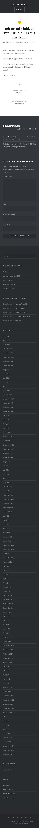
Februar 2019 (7, 687)
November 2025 (8, 357)
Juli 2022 (6, 516)
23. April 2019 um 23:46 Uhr (13, 139)
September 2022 (8, 508)
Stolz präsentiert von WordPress (16, 821)
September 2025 (8, 365)
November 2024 (8, 403)
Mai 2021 (6, 574)
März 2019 (6, 683)
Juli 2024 (6, 415)
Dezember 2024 (8, 399)
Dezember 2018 (8, 696)
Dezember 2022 (8, 495)
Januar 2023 (7, 491)
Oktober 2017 (8, 754)
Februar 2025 (7, 395)
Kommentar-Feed (9, 794)
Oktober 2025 (8, 361)
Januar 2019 (7, 691)
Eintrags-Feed (8, 789)
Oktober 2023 (8, 453)
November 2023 (8, 449)
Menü (20, 9)
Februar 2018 (7, 738)
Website (6, 224)
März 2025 (6, 390)
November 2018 (8, 700)
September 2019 (8, 658)
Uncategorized (8, 770)
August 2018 (7, 712)
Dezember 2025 (8, 353)
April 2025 (6, 386)
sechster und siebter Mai (11, 276)
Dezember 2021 (8, 545)
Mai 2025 (6, 382)
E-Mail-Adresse (10, 214)
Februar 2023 (7, 487)
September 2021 (8, 558)
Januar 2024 (7, 441)
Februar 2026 (7, 349)
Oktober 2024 (8, 407)
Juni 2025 (6, 378)
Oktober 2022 (8, 503)
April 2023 (6, 478)
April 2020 (6, 629)
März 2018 (6, 733)
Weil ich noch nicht (21, 312)
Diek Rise (18, 321)
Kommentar (8, 177)
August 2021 (7, 562)
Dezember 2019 (8, 645)
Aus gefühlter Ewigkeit (22, 316)
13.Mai (5, 272)
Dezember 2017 (8, 746)
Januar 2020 (7, 641)
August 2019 (7, 662)
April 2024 (6, 428)
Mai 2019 (6, 675)
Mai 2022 (6, 524)
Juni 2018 (6, 721)
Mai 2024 (6, 424)
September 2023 (8, 457)
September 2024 (8, 411)
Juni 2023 (6, 470)
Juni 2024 (6, 420)
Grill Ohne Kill (19, 4)
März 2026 (6, 344)
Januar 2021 (7, 591)
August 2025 (7, 370)
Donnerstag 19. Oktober (17, 308)
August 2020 (7, 612)
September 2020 (8, 608)
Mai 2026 (6, 336)
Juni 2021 (6, 570)
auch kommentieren (26, 129)
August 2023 (7, 462)
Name (6, 204)
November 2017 (8, 750)
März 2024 (6, 432)
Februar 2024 (7, 436)
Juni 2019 (6, 671)
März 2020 (6, 633)
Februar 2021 (7, 587)
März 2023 (6, 482)
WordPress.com (22, 823)
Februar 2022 (7, 537)
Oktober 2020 (8, 604)
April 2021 (6, 579)
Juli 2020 (6, 616)
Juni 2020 (6, 620)
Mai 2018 (6, 725)
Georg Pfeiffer (20, 42)
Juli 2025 (6, 374)
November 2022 (8, 499)
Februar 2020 (7, 637)
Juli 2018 (6, 717)
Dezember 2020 (8, 595)
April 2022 (6, 528)
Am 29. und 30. (8, 280)
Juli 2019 (6, 666)
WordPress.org (8, 798)
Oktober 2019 (8, 654)
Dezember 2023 (8, 445)
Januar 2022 (7, 541)
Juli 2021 (6, 566)
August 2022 (7, 512)
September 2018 (8, 708)
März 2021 (6, 583)
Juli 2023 (6, 466)
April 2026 (6, 340)
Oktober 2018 (8, 704)
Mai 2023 (6, 474)
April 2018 (6, 729)
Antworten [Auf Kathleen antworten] (32, 136)
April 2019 (6, 679)
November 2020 (8, 600)
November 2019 (8, 650)
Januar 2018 (7, 742)
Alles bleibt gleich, (9, 284)
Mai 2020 (6, 625)
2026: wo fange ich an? (22, 304)
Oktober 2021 (8, 553)
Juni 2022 (6, 520)
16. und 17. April (8, 288)
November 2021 (8, 549)
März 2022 (6, 533)
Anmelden (6, 785)
